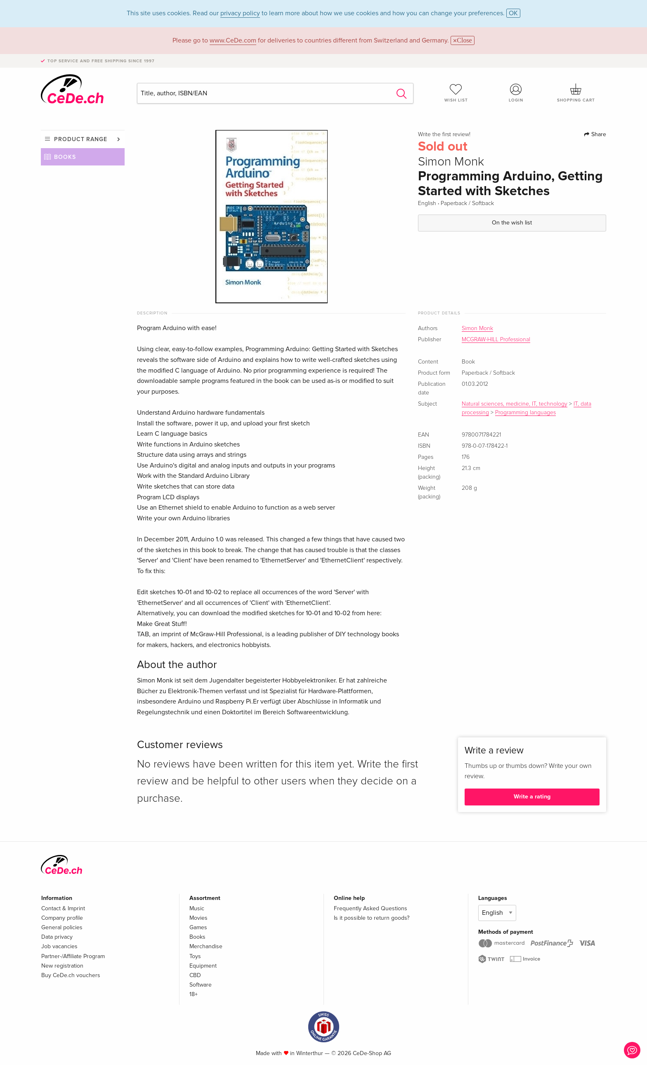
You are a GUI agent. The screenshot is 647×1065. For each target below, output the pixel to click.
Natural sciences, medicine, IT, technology (514, 404)
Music (196, 908)
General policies (62, 927)
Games (198, 927)
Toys (195, 956)
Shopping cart (576, 93)
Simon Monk (477, 328)
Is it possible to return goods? (371, 917)
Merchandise (205, 946)
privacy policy (240, 13)
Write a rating (532, 796)
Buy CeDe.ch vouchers (70, 975)
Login (516, 93)
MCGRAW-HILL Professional (496, 339)
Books (65, 157)
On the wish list (512, 222)
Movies (198, 917)
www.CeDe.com (233, 40)
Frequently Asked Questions (370, 908)
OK (513, 13)
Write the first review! (444, 134)
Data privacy (57, 936)
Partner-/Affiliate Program (73, 956)
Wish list (456, 93)
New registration (62, 965)
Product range (80, 139)
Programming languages (525, 413)
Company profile (62, 917)
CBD (195, 975)
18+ (193, 994)
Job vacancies (59, 946)
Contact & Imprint (63, 908)
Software (200, 984)
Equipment (203, 965)
